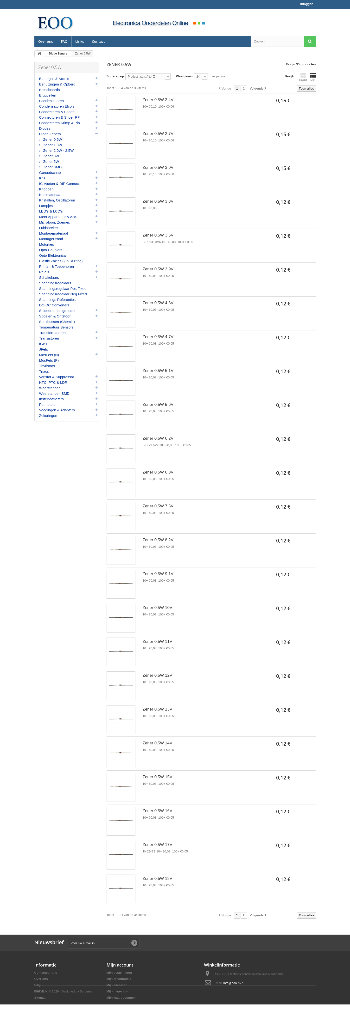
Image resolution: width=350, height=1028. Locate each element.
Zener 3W (50, 156)
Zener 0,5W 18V (157, 878)
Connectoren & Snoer (56, 112)
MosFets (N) (49, 355)
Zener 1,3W (52, 145)
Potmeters (47, 404)
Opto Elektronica (52, 255)
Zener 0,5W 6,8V (158, 472)
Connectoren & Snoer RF (59, 117)
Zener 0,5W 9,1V (158, 574)
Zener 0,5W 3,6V (158, 235)
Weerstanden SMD (54, 393)
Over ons (45, 41)
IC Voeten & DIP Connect (59, 184)
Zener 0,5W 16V (157, 811)
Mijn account (120, 965)
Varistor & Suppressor (56, 377)
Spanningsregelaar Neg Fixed (63, 294)
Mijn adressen (117, 985)
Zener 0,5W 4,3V (158, 303)
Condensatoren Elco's (56, 106)
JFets (43, 349)
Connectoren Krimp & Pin (59, 123)
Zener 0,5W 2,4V (158, 99)
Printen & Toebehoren (56, 266)
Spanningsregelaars (55, 283)
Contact (98, 41)
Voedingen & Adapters (57, 410)
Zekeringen (48, 416)
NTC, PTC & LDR (53, 382)
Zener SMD (52, 167)
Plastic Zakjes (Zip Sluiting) (61, 261)
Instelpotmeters (51, 399)
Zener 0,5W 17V (157, 844)
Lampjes (46, 206)
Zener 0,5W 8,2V (158, 540)
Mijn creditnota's (119, 979)
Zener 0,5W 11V (157, 641)
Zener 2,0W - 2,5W (58, 150)
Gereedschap (50, 172)
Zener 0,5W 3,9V (158, 269)
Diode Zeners (50, 134)
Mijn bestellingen (119, 972)
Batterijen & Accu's (54, 79)
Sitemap (40, 997)
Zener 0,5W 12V (157, 675)
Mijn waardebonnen (121, 997)
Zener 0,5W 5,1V (158, 370)
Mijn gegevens (117, 991)
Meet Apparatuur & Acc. (58, 217)
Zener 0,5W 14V (157, 743)
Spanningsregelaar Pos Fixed (63, 288)
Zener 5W (50, 161)
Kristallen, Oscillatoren (57, 200)
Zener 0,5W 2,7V (158, 133)
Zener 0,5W (52, 139)
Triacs (44, 371)
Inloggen (306, 4)
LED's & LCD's (51, 211)
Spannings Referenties (57, 300)
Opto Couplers (51, 250)
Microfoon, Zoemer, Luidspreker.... (54, 225)
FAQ (64, 41)
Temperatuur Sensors (56, 327)
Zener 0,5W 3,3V (158, 201)
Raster (303, 77)
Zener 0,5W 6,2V (158, 438)
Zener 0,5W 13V (157, 709)
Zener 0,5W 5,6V (158, 404)
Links (79, 41)
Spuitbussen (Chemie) (57, 322)
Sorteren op (115, 76)
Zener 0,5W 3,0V (158, 167)
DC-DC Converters (54, 305)
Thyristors (47, 366)
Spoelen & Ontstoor (55, 316)
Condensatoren (51, 101)
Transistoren (49, 338)
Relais (44, 272)
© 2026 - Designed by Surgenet (70, 1015)
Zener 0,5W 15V (157, 777)
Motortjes (46, 244)
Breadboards (49, 90)
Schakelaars (49, 277)
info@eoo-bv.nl (233, 983)
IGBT (43, 344)
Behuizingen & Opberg (57, 84)
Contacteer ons (45, 972)
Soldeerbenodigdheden (57, 311)
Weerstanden (50, 388)
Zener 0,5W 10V (157, 607)
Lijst (313, 77)
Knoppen (46, 189)
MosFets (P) (49, 360)
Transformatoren (52, 333)
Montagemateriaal (53, 233)
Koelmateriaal (50, 195)
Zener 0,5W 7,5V (158, 506)
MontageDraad (51, 239)
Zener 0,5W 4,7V (158, 337)
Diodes (45, 128)
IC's (42, 178)
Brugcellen (47, 95)
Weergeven (184, 76)
